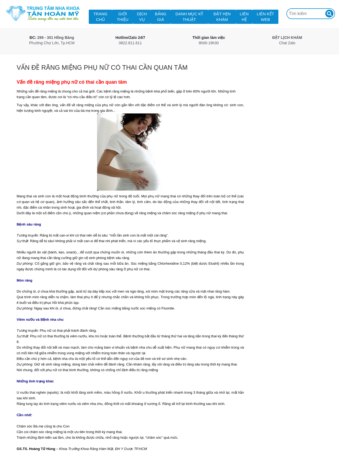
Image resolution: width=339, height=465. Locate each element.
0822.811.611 (130, 43)
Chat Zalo (287, 43)
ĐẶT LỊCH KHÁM (287, 37)
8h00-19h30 (209, 43)
